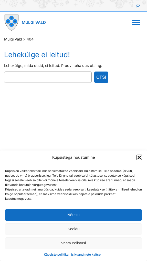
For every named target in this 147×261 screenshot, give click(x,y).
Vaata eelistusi (73, 243)
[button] (139, 157)
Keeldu (74, 229)
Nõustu (73, 215)
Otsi (101, 77)
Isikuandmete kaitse (86, 254)
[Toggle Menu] (136, 22)
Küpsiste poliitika (56, 254)
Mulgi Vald (34, 22)
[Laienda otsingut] (138, 6)
